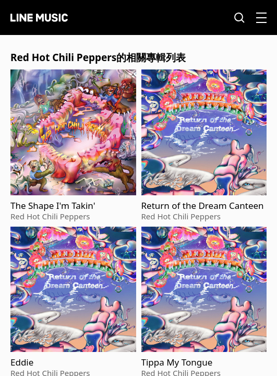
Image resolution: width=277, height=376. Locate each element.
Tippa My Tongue (177, 362)
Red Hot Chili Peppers (50, 216)
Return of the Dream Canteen (202, 206)
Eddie (21, 362)
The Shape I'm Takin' (52, 206)
